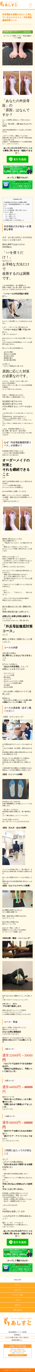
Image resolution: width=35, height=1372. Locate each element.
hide (20, 199)
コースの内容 (8, 208)
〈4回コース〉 (11, 214)
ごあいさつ (17, 1290)
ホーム (17, 1285)
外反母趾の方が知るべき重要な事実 (15, 202)
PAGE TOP (17, 1280)
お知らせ (18, 1305)
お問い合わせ (17, 1310)
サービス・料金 (17, 1295)
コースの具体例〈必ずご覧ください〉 (15, 210)
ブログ (17, 1300)
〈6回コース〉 (11, 216)
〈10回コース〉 (11, 218)
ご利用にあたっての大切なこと (13, 220)
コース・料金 (8, 212)
